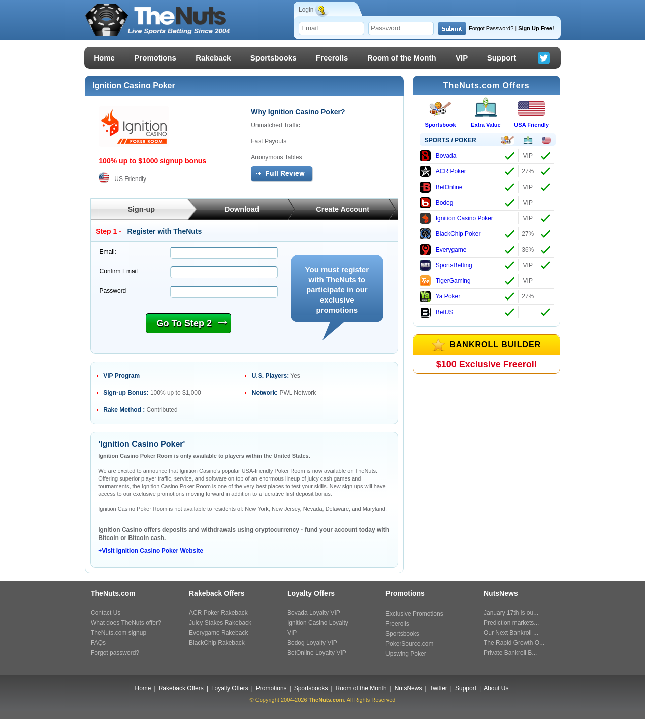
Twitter (438, 688)
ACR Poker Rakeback (218, 612)
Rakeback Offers (181, 688)
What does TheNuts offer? (126, 622)
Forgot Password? (491, 28)
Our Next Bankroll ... (511, 632)
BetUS (437, 312)
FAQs (98, 642)
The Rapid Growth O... (514, 642)
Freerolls (332, 57)
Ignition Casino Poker (456, 218)
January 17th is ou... (511, 612)
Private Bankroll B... (510, 652)
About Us (496, 688)
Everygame (443, 249)
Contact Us (105, 612)
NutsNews (408, 688)
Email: (108, 251)
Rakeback (213, 57)
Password (113, 290)
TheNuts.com (326, 700)
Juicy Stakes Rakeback (220, 622)
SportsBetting (446, 265)
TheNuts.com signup (118, 632)
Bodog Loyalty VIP (312, 642)
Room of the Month (401, 57)
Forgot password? (115, 652)
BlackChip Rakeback (217, 642)
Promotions (155, 57)
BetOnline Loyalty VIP (316, 652)
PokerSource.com (409, 643)
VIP (462, 57)
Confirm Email (119, 271)
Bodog (437, 202)
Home (104, 57)
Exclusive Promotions (414, 613)
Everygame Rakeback (218, 632)
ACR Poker (443, 171)
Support (502, 57)
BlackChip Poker (450, 233)
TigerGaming (445, 280)
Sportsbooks (273, 57)
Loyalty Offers (229, 688)
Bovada (438, 155)
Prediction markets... (511, 622)
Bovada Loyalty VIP (313, 612)
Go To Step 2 (191, 322)
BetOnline (441, 187)
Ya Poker (440, 296)
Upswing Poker (405, 653)
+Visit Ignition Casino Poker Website (150, 550)
